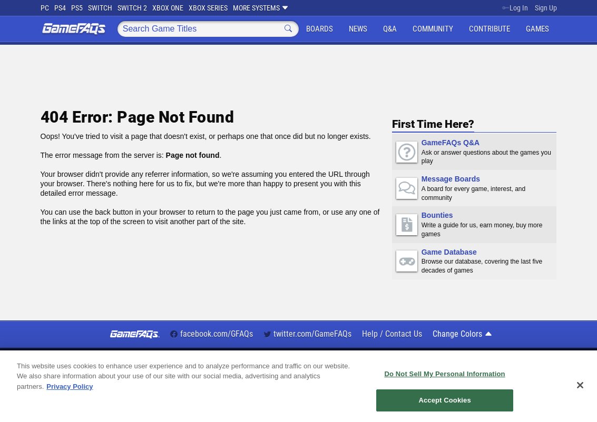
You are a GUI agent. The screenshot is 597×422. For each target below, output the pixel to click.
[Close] (580, 385)
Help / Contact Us (392, 334)
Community (433, 29)
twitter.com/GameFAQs (307, 334)
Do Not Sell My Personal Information (444, 374)
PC (45, 8)
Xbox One (167, 8)
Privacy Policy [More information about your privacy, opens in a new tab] (69, 386)
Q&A (390, 29)
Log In (515, 8)
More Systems (261, 8)
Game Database (449, 252)
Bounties (437, 215)
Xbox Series (208, 8)
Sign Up (546, 8)
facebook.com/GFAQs (211, 334)
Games (537, 29)
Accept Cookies (444, 401)
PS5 (77, 8)
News (358, 29)
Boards (319, 29)
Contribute (489, 29)
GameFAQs (74, 29)
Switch (100, 8)
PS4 (60, 8)
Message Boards (451, 179)
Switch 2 (132, 8)
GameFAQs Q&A (450, 142)
